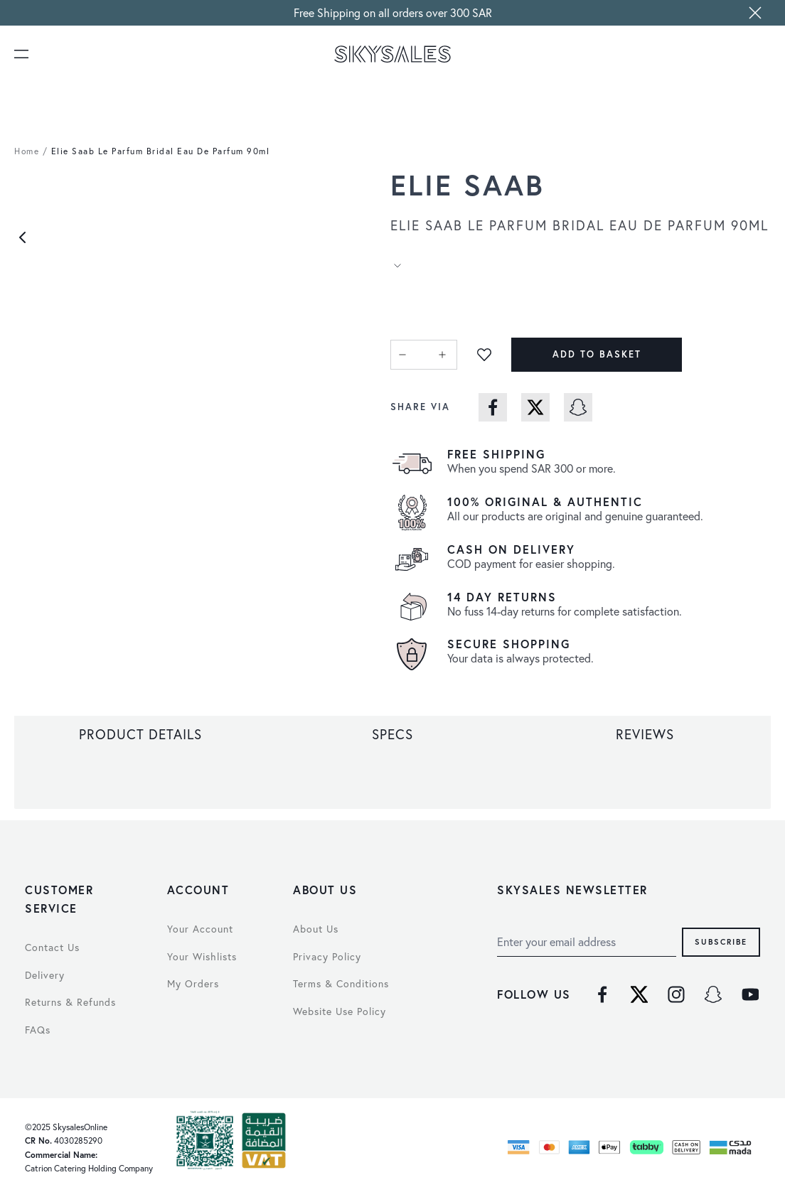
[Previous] (22, 237)
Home (26, 151)
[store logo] (393, 54)
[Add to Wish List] (484, 354)
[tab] (140, 734)
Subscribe (721, 942)
